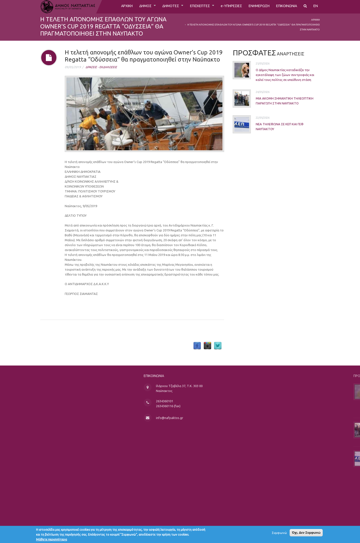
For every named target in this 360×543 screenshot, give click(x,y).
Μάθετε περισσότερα (51, 540)
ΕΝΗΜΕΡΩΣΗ (254, 6)
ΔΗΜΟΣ (131, 6)
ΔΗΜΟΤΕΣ (158, 6)
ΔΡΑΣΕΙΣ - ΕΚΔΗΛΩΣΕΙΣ (101, 67)
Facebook (197, 346)
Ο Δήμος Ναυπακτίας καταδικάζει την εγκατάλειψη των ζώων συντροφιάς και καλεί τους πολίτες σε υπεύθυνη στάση (277, 74)
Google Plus (207, 346)
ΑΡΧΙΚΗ (110, 6)
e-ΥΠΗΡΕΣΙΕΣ (224, 6)
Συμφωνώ (279, 533)
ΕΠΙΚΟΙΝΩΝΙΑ (284, 6)
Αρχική (315, 19)
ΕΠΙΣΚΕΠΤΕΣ (190, 6)
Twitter (218, 346)
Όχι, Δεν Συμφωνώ (306, 533)
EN (315, 6)
